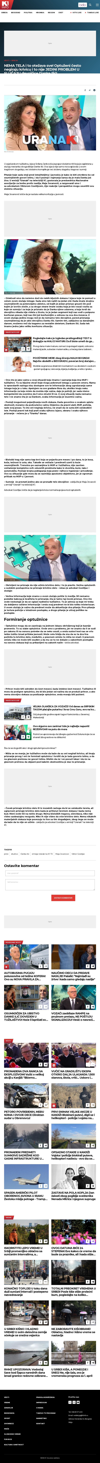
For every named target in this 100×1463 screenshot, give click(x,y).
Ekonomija (9, 1413)
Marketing (41, 1418)
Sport (7, 1418)
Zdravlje (8, 1408)
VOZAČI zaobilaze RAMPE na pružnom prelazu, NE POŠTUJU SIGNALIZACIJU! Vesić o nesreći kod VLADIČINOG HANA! (71, 1016)
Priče (6, 1429)
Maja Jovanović (62, 854)
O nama (39, 1408)
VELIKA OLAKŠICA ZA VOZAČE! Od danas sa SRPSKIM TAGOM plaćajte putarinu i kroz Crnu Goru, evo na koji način (64, 708)
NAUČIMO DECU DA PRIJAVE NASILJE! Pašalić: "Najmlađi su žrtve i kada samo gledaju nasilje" (73, 976)
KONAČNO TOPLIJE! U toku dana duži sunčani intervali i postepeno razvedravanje (26, 1291)
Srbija (4, 12)
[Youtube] (78, 1402)
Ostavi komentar (63, 898)
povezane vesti (13, 942)
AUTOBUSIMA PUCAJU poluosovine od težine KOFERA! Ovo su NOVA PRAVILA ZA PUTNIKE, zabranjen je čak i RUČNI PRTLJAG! (24, 976)
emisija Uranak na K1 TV (42, 854)
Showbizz (9, 1424)
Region (51, 12)
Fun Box (8, 1439)
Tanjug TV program (45, 1413)
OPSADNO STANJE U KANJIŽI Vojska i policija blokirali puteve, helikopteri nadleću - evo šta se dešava (72, 1155)
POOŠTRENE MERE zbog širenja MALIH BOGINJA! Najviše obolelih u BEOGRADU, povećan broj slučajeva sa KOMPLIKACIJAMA (64, 360)
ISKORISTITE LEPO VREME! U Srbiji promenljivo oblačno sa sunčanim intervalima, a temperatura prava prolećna (23, 1251)
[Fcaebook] (85, 90)
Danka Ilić (25, 854)
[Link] (89, 90)
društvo (14, 854)
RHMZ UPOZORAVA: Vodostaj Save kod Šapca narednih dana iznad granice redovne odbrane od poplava (25, 1372)
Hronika (40, 12)
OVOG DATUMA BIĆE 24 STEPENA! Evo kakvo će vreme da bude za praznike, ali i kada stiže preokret (73, 1251)
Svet (60, 12)
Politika (28, 12)
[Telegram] (94, 90)
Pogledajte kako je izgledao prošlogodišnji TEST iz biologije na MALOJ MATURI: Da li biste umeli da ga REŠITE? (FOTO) (62, 340)
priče (6, 854)
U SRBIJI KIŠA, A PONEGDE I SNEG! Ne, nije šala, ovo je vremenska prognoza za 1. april (71, 1372)
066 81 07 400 (77, 1412)
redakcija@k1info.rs (80, 1415)
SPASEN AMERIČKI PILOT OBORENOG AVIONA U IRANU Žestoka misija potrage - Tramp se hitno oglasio (24, 1196)
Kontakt (40, 1424)
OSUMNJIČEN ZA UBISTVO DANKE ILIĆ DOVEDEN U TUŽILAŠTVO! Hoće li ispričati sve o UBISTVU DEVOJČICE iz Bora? (26, 1016)
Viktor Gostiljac (78, 854)
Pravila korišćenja (45, 1397)
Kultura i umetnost (14, 1445)
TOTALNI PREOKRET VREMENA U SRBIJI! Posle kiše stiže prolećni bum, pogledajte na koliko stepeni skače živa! (73, 1291)
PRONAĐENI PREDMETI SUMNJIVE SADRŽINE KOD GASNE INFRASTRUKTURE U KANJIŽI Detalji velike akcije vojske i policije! (23, 1155)
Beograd (15, 12)
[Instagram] (74, 1402)
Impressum (41, 1402)
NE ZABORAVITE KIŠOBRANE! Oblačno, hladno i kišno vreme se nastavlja (73, 1332)
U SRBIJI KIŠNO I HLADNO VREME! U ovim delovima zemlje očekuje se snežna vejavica (25, 1332)
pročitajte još (12, 332)
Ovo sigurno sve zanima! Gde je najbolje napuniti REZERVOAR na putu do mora (61, 728)
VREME (9, 1217)
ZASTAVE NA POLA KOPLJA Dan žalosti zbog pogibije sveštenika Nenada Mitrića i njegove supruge (73, 1196)
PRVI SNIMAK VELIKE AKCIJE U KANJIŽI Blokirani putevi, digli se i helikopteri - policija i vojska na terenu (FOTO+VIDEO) (73, 1115)
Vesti (6, 60)
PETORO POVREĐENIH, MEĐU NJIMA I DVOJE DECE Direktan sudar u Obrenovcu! (24, 1115)
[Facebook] (23, 349)
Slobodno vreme (12, 1434)
